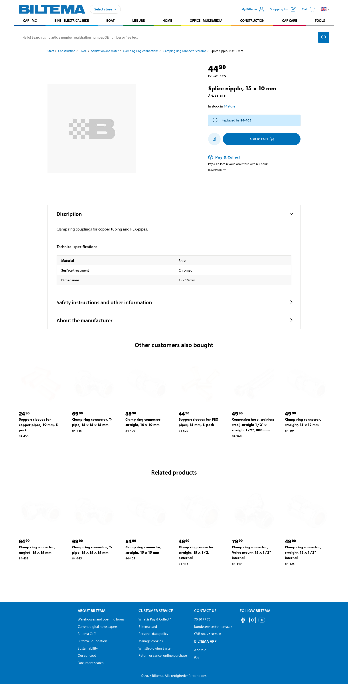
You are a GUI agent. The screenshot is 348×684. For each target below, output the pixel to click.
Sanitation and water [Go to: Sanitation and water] (105, 51)
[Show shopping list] (283, 9)
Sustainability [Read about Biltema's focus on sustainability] (88, 648)
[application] (339, 674)
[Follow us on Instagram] (252, 620)
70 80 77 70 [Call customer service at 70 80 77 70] (202, 619)
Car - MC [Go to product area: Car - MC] (30, 20)
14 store (229, 106)
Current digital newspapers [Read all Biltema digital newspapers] (97, 626)
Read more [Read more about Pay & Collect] (217, 169)
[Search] (323, 37)
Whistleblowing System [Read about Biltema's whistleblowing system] (155, 648)
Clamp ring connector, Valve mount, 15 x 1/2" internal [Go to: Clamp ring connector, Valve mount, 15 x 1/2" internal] (251, 552)
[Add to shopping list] (214, 139)
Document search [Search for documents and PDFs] (91, 662)
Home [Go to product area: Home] (167, 20)
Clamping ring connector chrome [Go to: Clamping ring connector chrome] (184, 51)
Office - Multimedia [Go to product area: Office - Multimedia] (206, 20)
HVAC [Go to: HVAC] (83, 51)
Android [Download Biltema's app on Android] (200, 650)
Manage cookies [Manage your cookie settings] (150, 641)
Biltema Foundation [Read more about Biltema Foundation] (92, 641)
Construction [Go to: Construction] (66, 51)
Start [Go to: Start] (50, 51)
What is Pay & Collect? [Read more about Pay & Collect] (154, 619)
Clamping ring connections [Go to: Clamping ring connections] (140, 51)
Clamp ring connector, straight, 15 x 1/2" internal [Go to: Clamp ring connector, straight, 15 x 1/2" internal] (303, 552)
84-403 (245, 120)
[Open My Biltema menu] (253, 9)
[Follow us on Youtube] (261, 622)
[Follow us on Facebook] (243, 620)
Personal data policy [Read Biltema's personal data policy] (153, 633)
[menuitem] (29, 21)
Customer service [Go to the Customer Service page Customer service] (155, 610)
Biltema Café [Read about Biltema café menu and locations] (87, 633)
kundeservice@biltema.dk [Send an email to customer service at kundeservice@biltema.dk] (213, 626)
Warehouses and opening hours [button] (101, 619)
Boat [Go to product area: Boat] (110, 20)
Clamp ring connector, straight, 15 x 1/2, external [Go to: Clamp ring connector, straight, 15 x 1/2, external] (197, 552)
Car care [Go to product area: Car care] (289, 20)
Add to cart (262, 139)
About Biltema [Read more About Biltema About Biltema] (91, 610)
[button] (325, 9)
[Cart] (308, 9)
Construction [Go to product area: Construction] (252, 20)
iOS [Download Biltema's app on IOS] (196, 657)
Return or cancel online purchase (162, 655)
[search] (174, 37)
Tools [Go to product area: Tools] (320, 20)
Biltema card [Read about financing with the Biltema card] (147, 626)
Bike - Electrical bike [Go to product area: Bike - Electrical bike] (71, 20)
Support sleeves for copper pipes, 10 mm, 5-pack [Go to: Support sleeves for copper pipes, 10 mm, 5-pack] (39, 424)
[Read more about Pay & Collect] (250, 157)
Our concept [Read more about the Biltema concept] (87, 655)
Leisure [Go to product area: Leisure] (138, 20)
